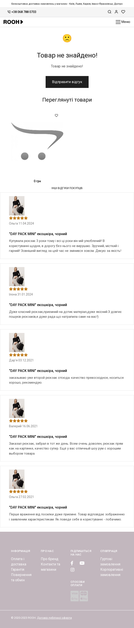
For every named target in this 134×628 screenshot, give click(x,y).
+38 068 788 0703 (21, 12)
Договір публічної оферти (54, 617)
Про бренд (49, 559)
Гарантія (17, 569)
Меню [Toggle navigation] (123, 22)
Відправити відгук (67, 82)
